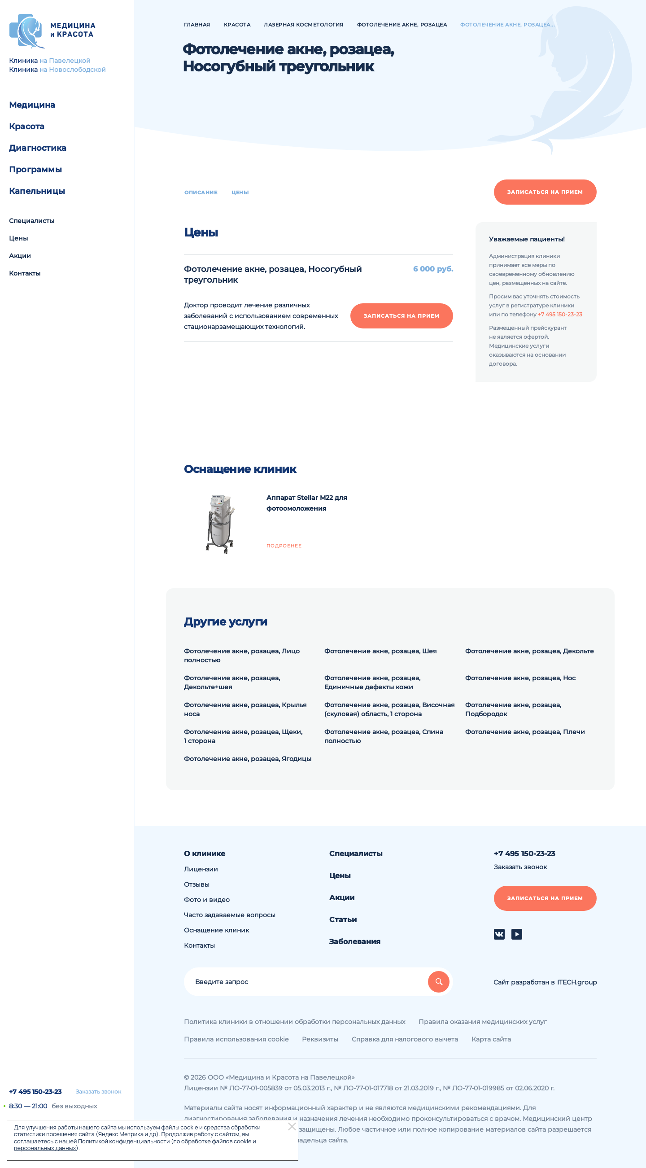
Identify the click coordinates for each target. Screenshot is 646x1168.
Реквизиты (320, 1039)
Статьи (343, 919)
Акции (20, 256)
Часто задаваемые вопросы (229, 915)
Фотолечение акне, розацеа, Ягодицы (247, 759)
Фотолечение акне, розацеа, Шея (380, 651)
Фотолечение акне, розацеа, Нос (520, 678)
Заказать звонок (98, 1091)
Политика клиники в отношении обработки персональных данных (294, 1022)
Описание (200, 192)
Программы (35, 170)
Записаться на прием (545, 192)
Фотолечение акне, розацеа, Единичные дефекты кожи (372, 682)
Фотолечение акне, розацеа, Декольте (529, 651)
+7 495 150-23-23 (35, 1092)
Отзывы (197, 884)
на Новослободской (72, 70)
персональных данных (45, 1148)
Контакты (24, 273)
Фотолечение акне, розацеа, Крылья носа (245, 709)
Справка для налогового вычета (405, 1039)
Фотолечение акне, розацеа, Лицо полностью (242, 655)
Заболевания (354, 941)
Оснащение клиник (216, 930)
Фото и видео (207, 900)
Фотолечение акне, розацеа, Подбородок (513, 709)
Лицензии (201, 869)
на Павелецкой (65, 61)
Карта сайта (491, 1039)
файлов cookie (231, 1141)
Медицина (32, 105)
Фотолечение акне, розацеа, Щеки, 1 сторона (243, 736)
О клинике (204, 853)
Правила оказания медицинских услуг (483, 1022)
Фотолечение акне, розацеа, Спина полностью (383, 736)
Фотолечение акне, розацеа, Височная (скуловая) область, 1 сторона (389, 709)
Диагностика (37, 148)
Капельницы (37, 191)
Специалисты (31, 221)
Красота (26, 126)
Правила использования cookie (236, 1039)
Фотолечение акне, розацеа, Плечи (525, 732)
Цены (18, 238)
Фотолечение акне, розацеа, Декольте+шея (232, 682)
